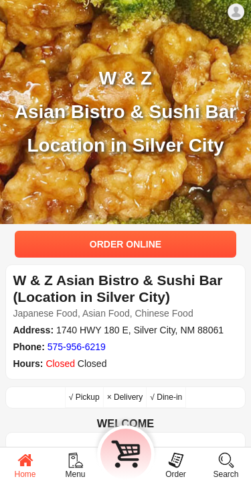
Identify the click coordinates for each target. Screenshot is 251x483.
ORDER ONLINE (125, 244)
